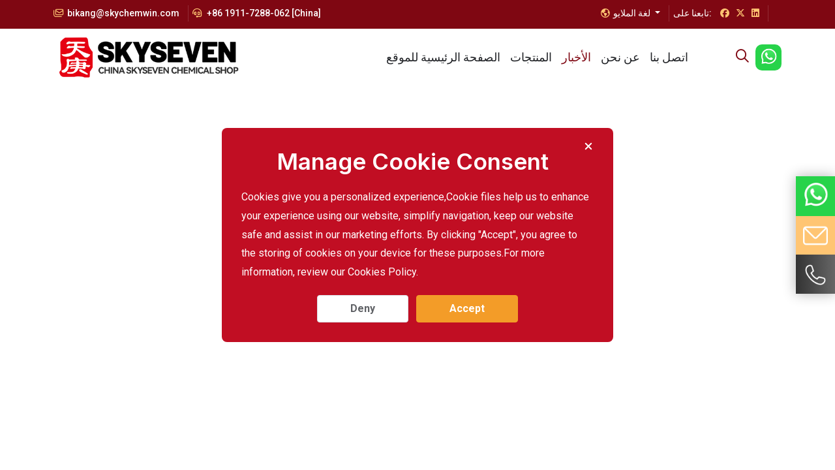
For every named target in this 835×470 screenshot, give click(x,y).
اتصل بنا (669, 57)
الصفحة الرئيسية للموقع (443, 57)
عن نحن (620, 57)
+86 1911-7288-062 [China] (256, 13)
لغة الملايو (626, 13)
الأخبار (576, 57)
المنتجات (531, 57)
